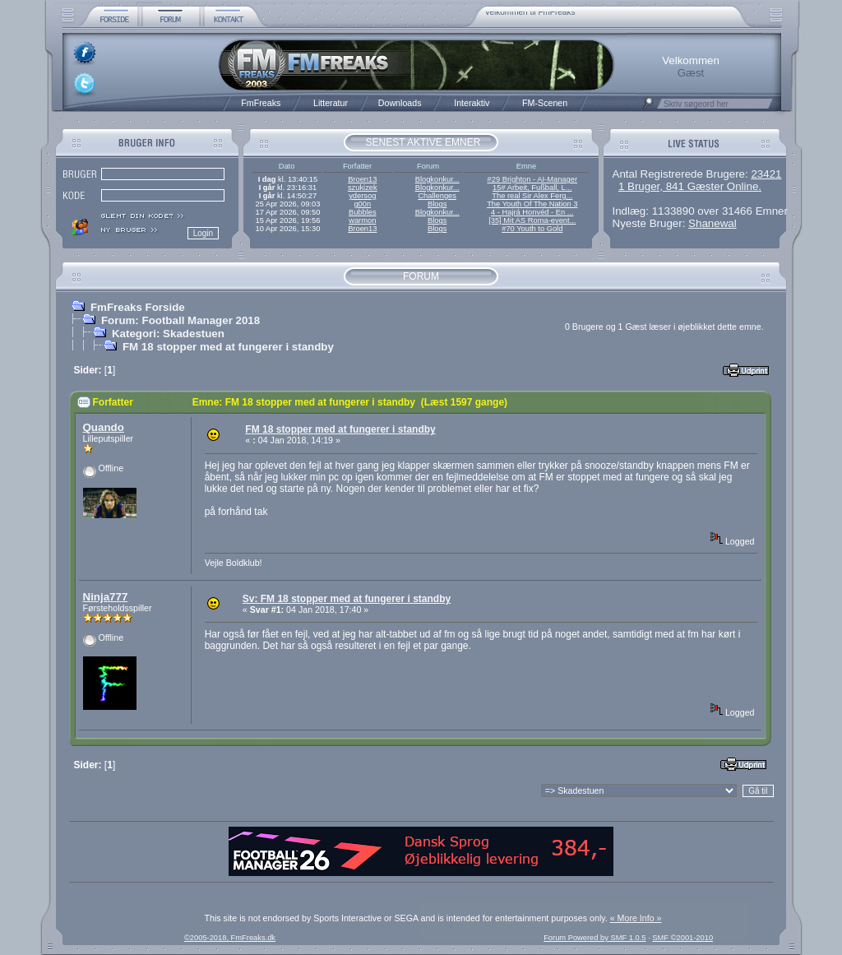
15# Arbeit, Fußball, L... (532, 187)
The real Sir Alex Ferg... (532, 196)
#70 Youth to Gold (532, 229)
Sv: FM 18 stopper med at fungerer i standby (347, 599)
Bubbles (363, 212)
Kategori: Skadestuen (168, 333)
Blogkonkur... (437, 179)
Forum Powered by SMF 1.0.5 (594, 938)
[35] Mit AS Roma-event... (532, 220)
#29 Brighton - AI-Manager (532, 179)
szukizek (362, 187)
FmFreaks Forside (137, 307)
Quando (103, 427)
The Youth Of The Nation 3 (532, 204)
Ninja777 (105, 597)
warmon (362, 220)
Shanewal (712, 223)
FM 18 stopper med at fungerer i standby (228, 347)
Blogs (437, 204)
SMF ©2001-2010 (682, 938)
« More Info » (636, 918)
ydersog (362, 196)
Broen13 (362, 179)
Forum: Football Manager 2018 (180, 320)
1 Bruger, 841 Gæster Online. (689, 186)
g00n (362, 204)
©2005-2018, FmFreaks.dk (229, 938)
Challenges (437, 196)
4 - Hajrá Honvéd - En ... (532, 212)
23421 (766, 174)
